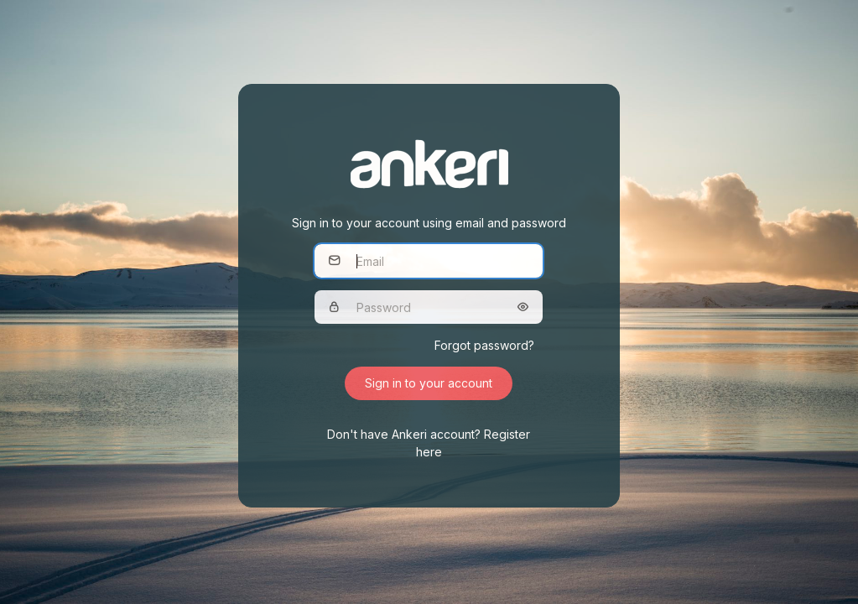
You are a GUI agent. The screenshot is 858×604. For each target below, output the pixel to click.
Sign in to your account (428, 383)
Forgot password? (484, 345)
